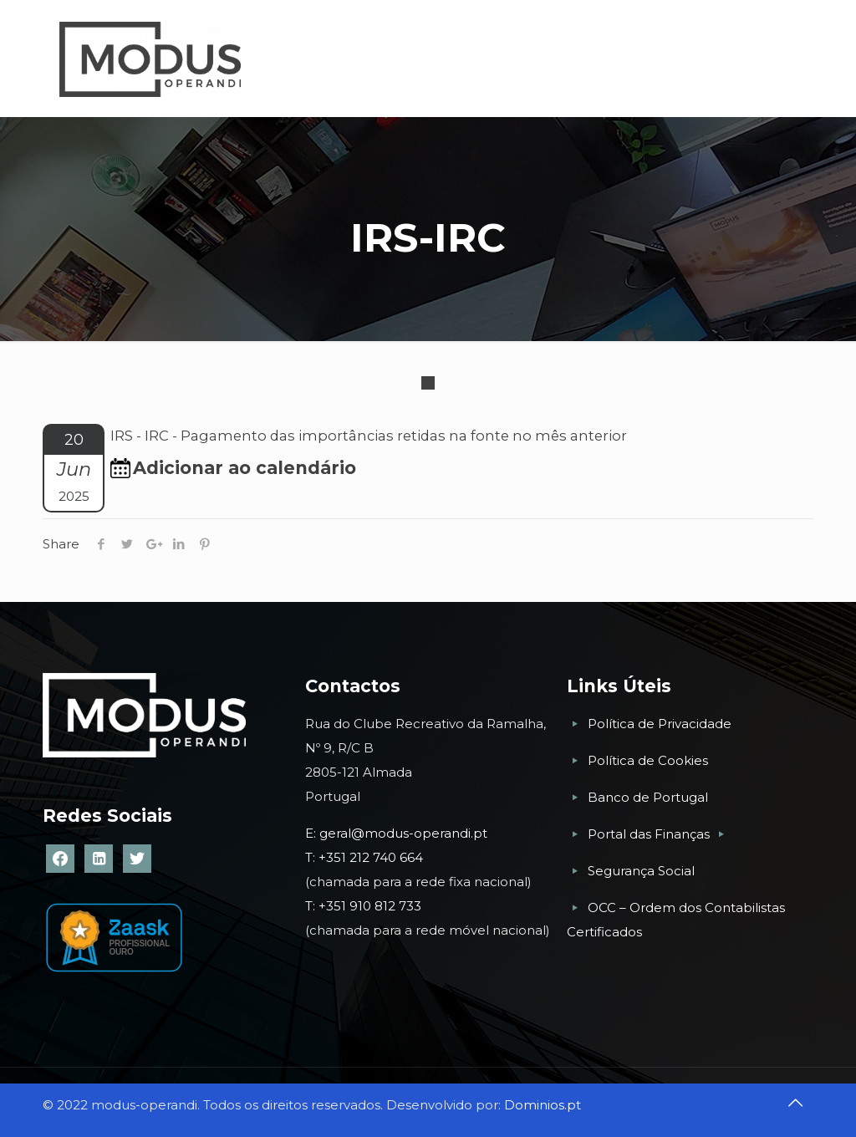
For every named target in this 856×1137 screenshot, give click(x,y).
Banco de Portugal (648, 797)
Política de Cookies (648, 760)
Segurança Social (641, 871)
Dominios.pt (542, 1105)
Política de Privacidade (659, 724)
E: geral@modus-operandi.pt (396, 833)
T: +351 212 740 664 (364, 857)
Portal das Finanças (650, 834)
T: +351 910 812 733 (365, 906)
